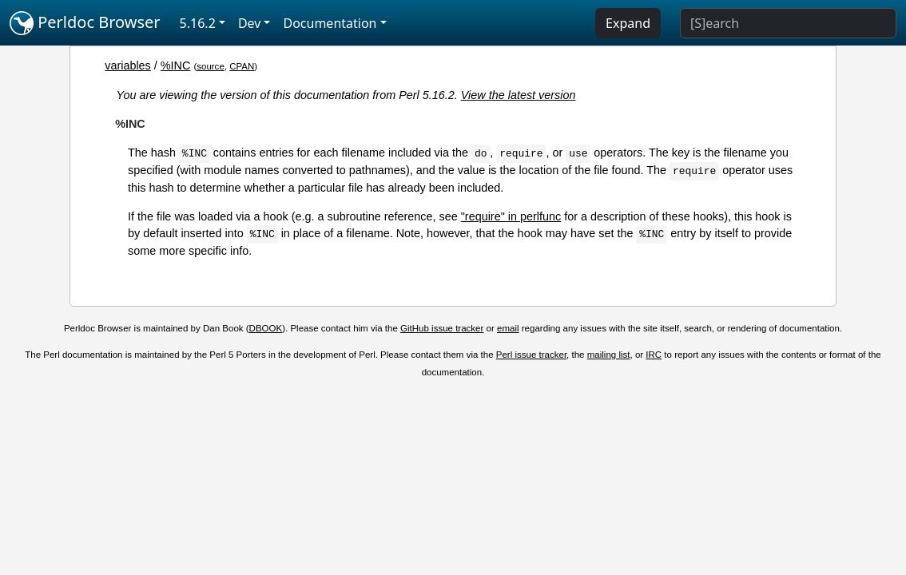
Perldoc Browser (85, 23)
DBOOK (266, 328)
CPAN (241, 66)
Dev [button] (249, 23)
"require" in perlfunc (511, 216)
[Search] (788, 23)
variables (128, 65)
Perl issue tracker (531, 354)
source (211, 66)
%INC (176, 65)
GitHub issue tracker (441, 328)
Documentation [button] (329, 23)
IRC (654, 354)
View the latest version (518, 95)
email (508, 328)
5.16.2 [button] (198, 23)
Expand (628, 23)
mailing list (608, 354)
